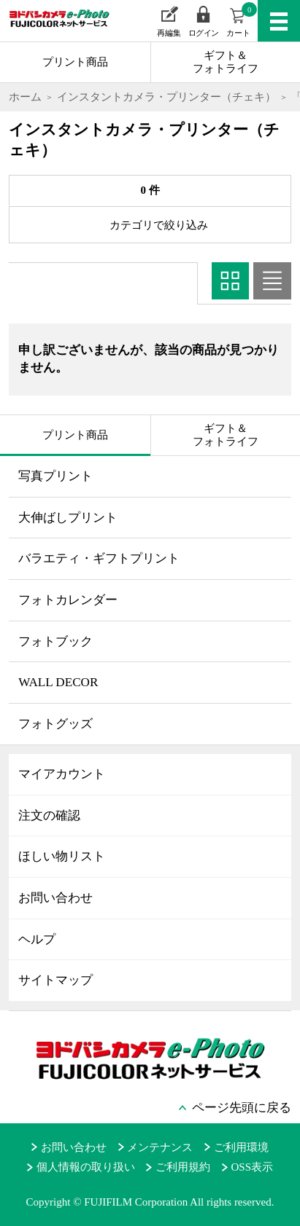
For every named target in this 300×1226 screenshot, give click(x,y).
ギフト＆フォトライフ (225, 62)
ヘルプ (36, 939)
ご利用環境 (241, 1147)
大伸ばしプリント (68, 517)
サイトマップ (55, 980)
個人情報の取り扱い (85, 1167)
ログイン (203, 32)
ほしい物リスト (61, 856)
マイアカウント (61, 774)
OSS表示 (252, 1167)
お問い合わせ (55, 898)
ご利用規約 (182, 1167)
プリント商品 (75, 62)
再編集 (169, 32)
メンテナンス (160, 1147)
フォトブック (55, 641)
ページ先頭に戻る (241, 1108)
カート (241, 19)
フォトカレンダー (68, 600)
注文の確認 (49, 815)
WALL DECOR (58, 682)
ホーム (25, 97)
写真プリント (55, 476)
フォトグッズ (55, 724)
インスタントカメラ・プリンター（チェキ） (166, 97)
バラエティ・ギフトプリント (99, 558)
